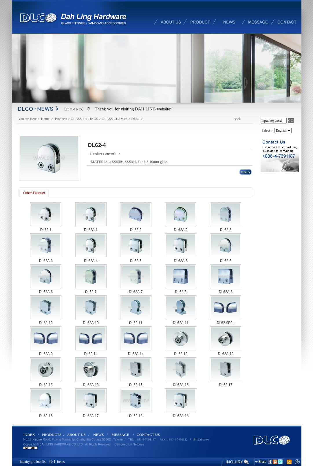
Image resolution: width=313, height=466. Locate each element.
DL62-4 (136, 119)
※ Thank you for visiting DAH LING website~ (129, 109)
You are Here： (29, 119)
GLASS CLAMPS (115, 119)
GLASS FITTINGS (84, 119)
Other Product (34, 193)
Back (237, 119)
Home (45, 119)
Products (61, 119)
